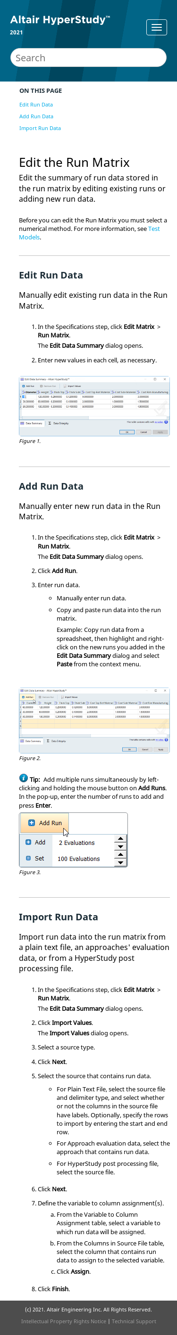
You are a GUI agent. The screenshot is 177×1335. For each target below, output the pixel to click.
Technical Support (134, 1321)
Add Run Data (36, 116)
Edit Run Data (36, 104)
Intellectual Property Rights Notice (63, 1321)
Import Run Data (40, 127)
